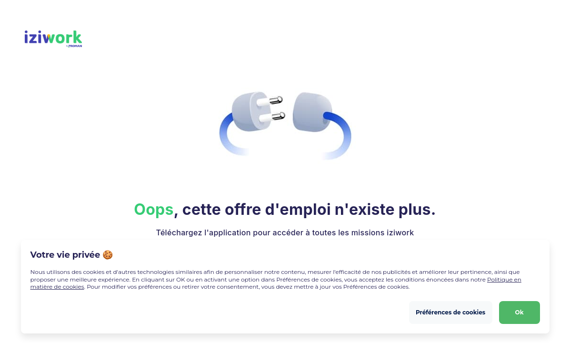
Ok (519, 312)
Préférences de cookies (450, 312)
